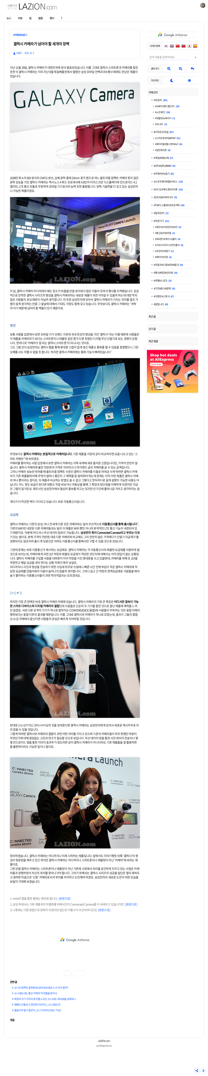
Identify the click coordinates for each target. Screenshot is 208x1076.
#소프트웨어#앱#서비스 (168, 181)
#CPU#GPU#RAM (164, 166)
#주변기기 (161, 221)
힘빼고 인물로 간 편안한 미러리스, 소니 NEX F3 (37, 1004)
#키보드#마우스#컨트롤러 (169, 245)
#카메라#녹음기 (163, 173)
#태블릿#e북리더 (165, 118)
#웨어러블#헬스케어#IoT (168, 144)
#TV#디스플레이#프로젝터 (168, 205)
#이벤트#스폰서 (163, 296)
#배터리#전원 (163, 257)
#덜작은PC (161, 213)
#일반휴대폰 (163, 150)
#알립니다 (160, 304)
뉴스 (9, 18)
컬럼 (40, 18)
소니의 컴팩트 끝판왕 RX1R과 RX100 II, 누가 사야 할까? (41, 987)
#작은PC (160, 100)
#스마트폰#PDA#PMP (167, 138)
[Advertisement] (75, 940)
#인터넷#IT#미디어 (165, 197)
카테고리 (153, 92)
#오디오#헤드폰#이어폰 (168, 189)
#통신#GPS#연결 (165, 233)
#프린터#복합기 (164, 251)
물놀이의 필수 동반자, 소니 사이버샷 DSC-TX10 (37, 1010)
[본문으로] (65, 898)
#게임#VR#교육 (163, 158)
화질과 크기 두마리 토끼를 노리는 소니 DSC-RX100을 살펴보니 (45, 999)
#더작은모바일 (163, 132)
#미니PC (161, 124)
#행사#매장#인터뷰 (165, 273)
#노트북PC (162, 112)
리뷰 (20, 18)
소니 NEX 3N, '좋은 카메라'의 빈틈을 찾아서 (35, 993)
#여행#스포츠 (162, 280)
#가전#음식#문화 (164, 288)
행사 (52, 18)
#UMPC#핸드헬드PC (167, 106)
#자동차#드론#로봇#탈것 (168, 265)
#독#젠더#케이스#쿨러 (167, 239)
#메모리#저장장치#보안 (168, 227)
